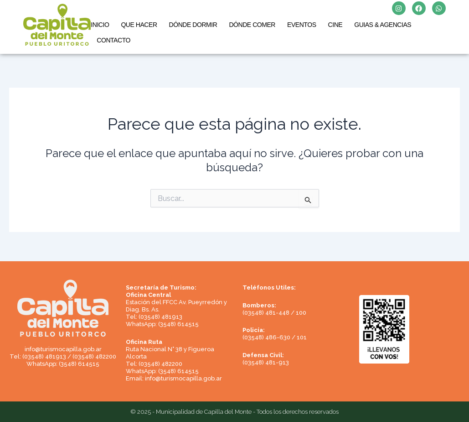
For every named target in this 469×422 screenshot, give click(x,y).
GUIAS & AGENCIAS (382, 24)
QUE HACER (139, 24)
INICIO (100, 24)
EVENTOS (301, 24)
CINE (335, 24)
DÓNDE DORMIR (193, 24)
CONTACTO (113, 40)
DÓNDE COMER (252, 24)
